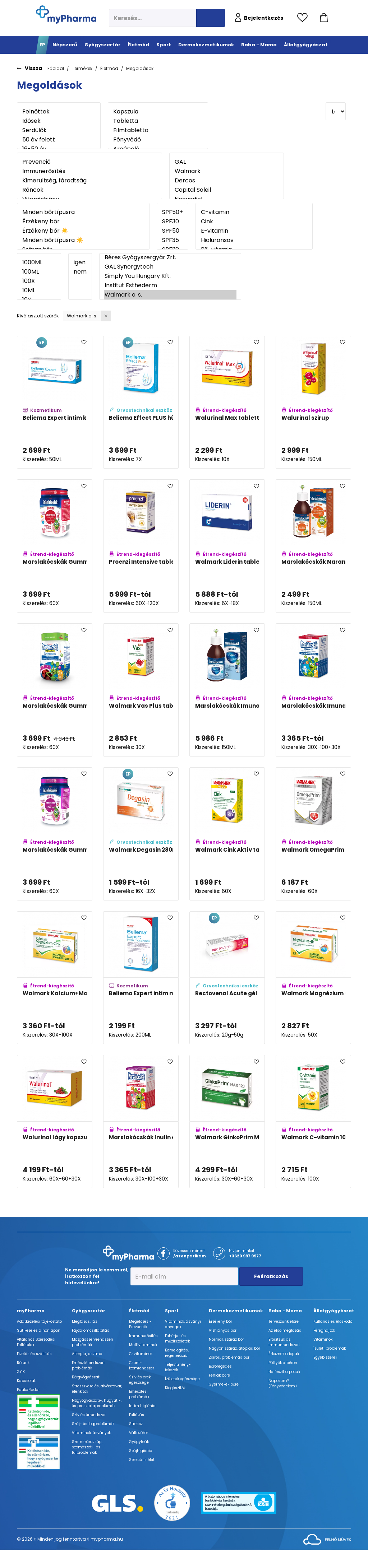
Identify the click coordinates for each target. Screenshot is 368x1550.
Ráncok (89, 190)
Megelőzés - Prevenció (140, 1324)
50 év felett (59, 139)
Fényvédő (157, 139)
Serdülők (59, 130)
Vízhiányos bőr (222, 1330)
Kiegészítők (175, 1388)
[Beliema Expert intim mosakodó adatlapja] (141, 977)
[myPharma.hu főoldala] (66, 14)
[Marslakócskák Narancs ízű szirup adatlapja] (313, 546)
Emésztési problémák (139, 1394)
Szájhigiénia (140, 1450)
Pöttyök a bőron (282, 1362)
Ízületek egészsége (182, 1379)
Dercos (226, 180)
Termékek (82, 68)
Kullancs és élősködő (332, 1321)
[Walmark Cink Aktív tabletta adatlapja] (227, 833)
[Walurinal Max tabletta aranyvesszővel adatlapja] (227, 402)
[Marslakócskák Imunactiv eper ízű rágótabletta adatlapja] (313, 690)
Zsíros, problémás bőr (229, 1357)
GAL (226, 162)
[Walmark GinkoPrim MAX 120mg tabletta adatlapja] (227, 1121)
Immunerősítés (89, 171)
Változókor (138, 1432)
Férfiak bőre (219, 1375)
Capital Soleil (226, 190)
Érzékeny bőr (83, 221)
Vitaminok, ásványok (91, 1432)
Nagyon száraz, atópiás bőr (234, 1348)
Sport (172, 1311)
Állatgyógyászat (333, 1311)
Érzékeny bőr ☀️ (83, 231)
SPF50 (172, 231)
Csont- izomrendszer (141, 1365)
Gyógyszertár (88, 1311)
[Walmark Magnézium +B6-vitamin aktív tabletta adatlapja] (313, 977)
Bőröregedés (220, 1366)
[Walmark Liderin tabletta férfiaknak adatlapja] (227, 546)
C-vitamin (254, 212)
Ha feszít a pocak (284, 1371)
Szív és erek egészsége (140, 1379)
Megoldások (139, 68)
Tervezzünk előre (283, 1321)
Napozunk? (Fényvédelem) (282, 1383)
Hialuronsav (254, 240)
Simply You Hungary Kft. (170, 276)
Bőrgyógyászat (86, 1377)
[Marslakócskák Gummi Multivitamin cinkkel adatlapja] (54, 546)
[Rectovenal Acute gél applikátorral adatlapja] (227, 977)
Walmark (226, 171)
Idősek (59, 121)
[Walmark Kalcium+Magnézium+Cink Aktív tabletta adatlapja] (54, 977)
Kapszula (157, 111)
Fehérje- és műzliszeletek (177, 1338)
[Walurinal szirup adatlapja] (313, 402)
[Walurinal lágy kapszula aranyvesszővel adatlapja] (54, 1121)
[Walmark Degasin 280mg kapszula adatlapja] (141, 833)
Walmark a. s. (170, 294)
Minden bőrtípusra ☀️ (83, 240)
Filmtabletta (157, 130)
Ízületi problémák (329, 1348)
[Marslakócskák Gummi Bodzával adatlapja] (54, 833)
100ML (39, 271)
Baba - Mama (285, 1311)
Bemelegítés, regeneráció (177, 1352)
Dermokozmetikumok (236, 1311)
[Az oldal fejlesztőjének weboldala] (327, 1539)
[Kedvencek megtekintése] (304, 18)
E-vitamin (254, 231)
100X (39, 281)
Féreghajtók (324, 1330)
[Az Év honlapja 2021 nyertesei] (172, 1502)
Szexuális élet (142, 1459)
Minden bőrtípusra (83, 212)
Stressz (136, 1423)
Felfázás (136, 1415)
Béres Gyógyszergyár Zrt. (170, 257)
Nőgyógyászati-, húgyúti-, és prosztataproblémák (96, 1403)
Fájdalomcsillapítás (90, 1330)
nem (80, 271)
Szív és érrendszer (89, 1415)
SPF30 (172, 221)
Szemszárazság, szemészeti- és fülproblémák (87, 1447)
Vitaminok (322, 1339)
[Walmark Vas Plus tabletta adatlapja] (141, 690)
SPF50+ (172, 212)
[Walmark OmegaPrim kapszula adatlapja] (313, 833)
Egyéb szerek (325, 1357)
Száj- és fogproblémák (93, 1423)
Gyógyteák (139, 1441)
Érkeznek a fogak (283, 1353)
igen (80, 262)
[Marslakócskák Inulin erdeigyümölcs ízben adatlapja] (141, 1121)
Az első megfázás (284, 1330)
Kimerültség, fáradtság (89, 180)
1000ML (39, 262)
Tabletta (157, 121)
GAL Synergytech (170, 266)
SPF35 (172, 240)
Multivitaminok (143, 1344)
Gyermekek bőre (224, 1384)
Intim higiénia (142, 1406)
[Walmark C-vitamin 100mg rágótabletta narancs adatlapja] (313, 1121)
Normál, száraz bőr (226, 1339)
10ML (39, 290)
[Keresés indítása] (210, 18)
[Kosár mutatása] (324, 18)
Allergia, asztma (87, 1353)
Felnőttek (59, 111)
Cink (254, 221)
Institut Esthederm (170, 285)
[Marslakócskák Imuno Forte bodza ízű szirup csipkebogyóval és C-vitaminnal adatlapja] (227, 690)
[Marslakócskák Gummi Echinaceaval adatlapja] (54, 690)
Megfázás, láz (84, 1321)
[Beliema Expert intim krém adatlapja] (54, 402)
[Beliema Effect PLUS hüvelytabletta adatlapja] (141, 402)
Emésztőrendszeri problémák (88, 1365)
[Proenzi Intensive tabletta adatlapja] (141, 546)
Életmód (109, 68)
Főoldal (55, 68)
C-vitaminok (140, 1353)
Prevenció (89, 162)
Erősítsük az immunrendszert (284, 1342)
